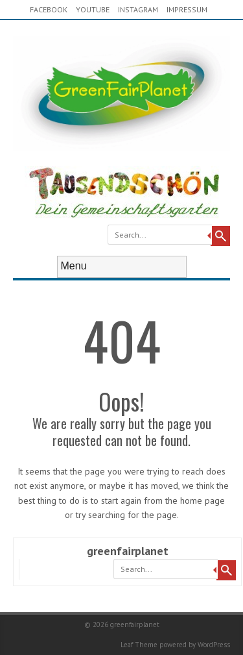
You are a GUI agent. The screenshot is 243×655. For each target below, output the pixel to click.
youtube (93, 9)
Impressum (187, 9)
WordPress (214, 644)
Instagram (138, 9)
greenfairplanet (127, 550)
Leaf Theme (139, 644)
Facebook (48, 9)
